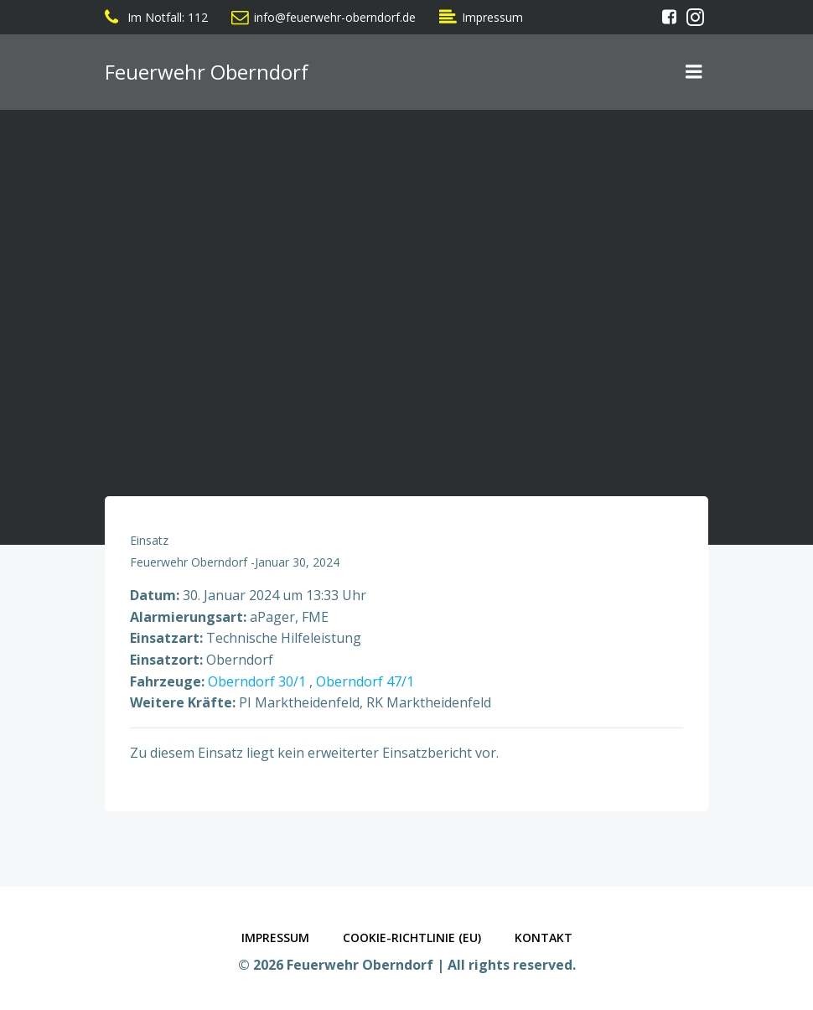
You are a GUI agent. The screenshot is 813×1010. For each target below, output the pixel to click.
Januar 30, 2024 (297, 562)
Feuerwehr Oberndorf (188, 562)
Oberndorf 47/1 (365, 681)
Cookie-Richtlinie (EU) (412, 937)
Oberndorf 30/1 (257, 681)
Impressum (275, 937)
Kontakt (543, 937)
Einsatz (149, 540)
